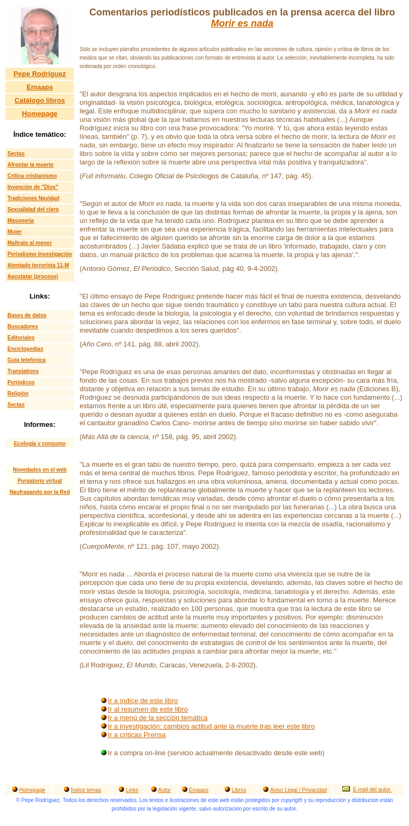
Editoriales (21, 338)
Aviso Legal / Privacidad (298, 790)
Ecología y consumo (40, 444)
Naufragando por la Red (40, 492)
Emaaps (40, 87)
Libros (239, 790)
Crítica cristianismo (32, 176)
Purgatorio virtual (40, 481)
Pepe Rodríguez (39, 74)
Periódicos (21, 382)
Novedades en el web (40, 470)
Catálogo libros (39, 100)
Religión (17, 394)
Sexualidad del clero (33, 209)
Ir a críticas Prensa (137, 735)
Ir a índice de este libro (143, 701)
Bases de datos (26, 315)
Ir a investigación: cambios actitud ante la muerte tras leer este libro (211, 726)
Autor (164, 790)
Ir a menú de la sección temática (158, 718)
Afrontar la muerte (30, 165)
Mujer (14, 232)
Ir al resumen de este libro (148, 709)
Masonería (20, 221)
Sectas (15, 153)
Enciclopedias (25, 349)
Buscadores (22, 326)
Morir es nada (242, 23)
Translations (23, 371)
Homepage (39, 114)
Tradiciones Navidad (33, 198)
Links (132, 790)
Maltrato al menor (29, 243)
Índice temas (86, 790)
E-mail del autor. (372, 789)
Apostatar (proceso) (32, 276)
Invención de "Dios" (32, 187)
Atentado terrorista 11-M (38, 265)
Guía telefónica (26, 360)
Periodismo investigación (39, 254)
